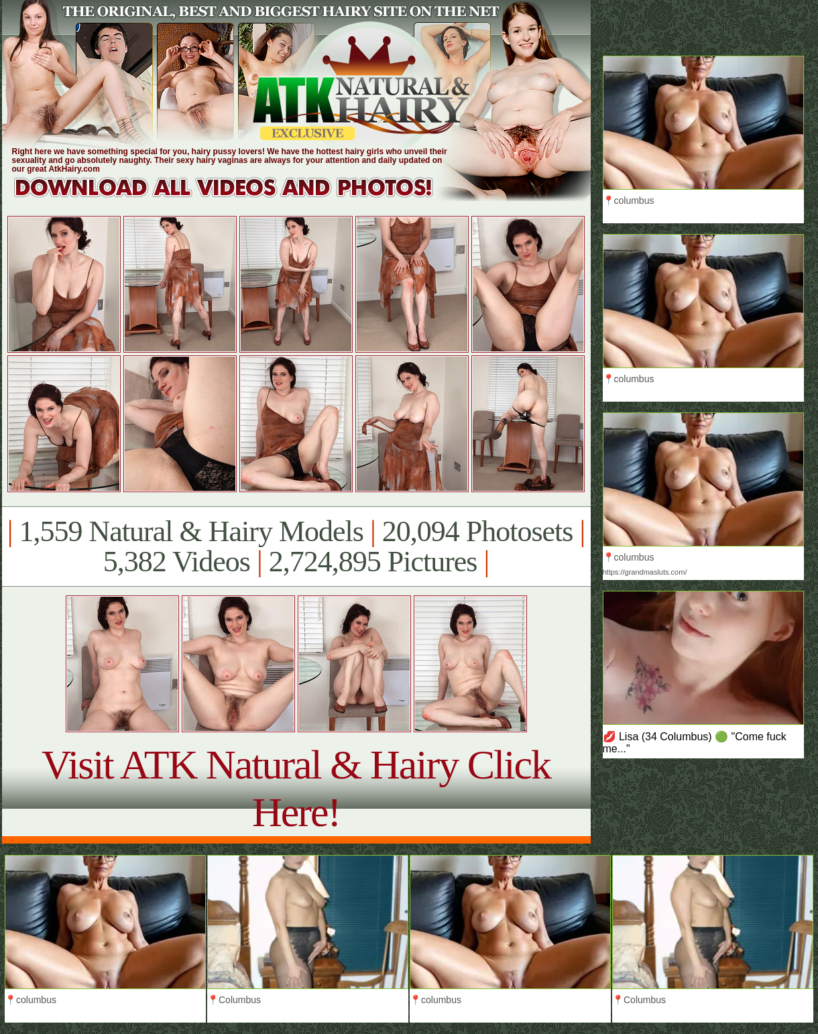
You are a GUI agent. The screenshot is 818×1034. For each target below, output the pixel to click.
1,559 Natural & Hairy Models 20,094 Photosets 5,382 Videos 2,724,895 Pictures (296, 546)
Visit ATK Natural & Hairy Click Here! (296, 788)
